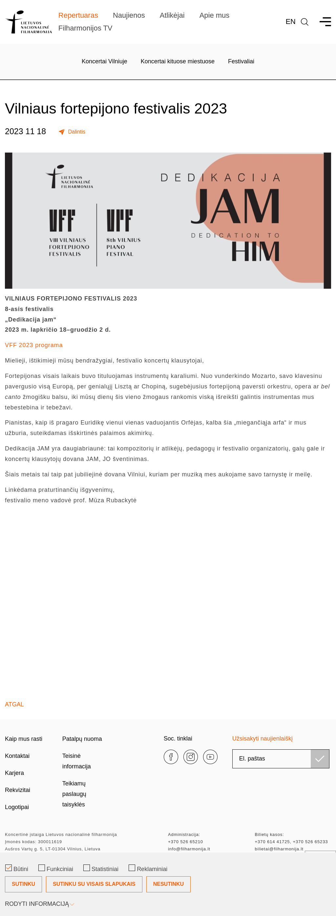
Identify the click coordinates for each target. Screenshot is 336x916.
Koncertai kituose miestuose (178, 61)
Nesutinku (168, 884)
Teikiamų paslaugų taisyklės (74, 794)
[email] (280, 758)
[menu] (322, 21)
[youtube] (210, 757)
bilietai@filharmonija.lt (279, 848)
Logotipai (17, 807)
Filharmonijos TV (85, 28)
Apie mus (215, 15)
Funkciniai (55, 868)
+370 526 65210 (185, 841)
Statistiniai (100, 868)
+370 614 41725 (272, 841)
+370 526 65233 (310, 841)
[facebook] (171, 757)
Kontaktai (17, 756)
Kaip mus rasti (23, 739)
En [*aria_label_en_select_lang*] (290, 21)
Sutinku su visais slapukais (94, 884)
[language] (304, 22)
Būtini (16, 868)
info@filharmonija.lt (189, 848)
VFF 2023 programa (34, 345)
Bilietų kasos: (269, 834)
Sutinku (23, 884)
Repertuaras (78, 15)
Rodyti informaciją (39, 904)
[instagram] (190, 757)
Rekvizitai (17, 790)
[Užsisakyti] (320, 759)
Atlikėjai (172, 15)
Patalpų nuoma (82, 739)
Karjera (14, 773)
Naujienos (129, 15)
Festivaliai (241, 61)
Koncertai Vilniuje (104, 61)
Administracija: (184, 834)
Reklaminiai (148, 868)
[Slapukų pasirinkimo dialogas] (168, 884)
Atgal (14, 704)
